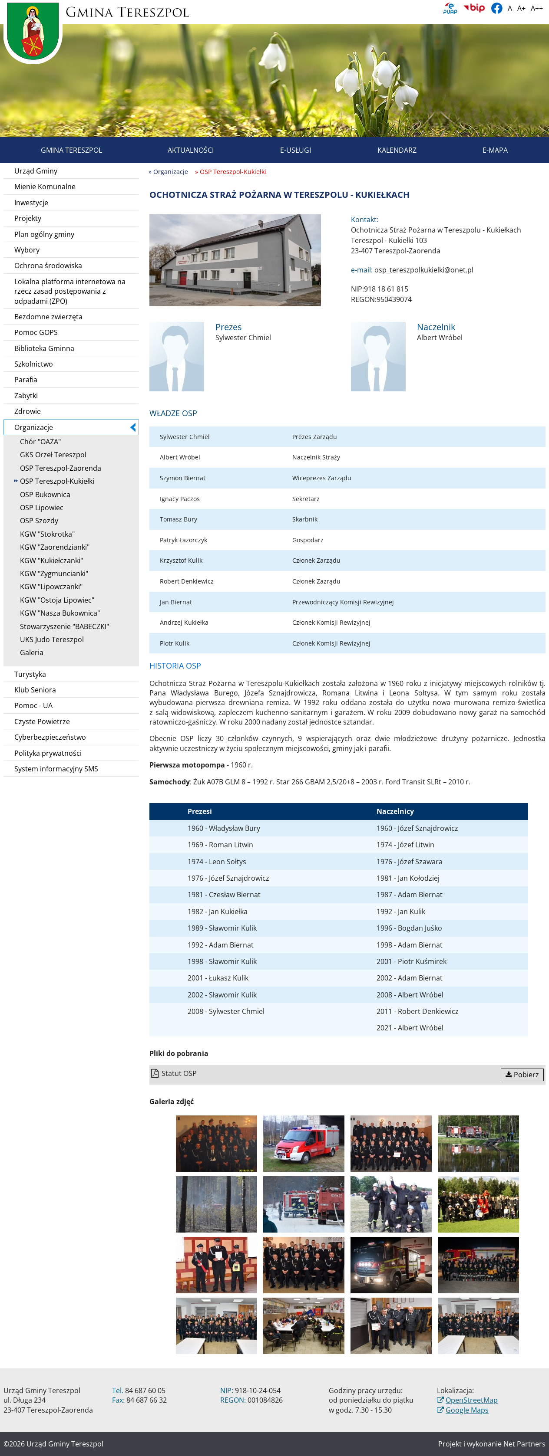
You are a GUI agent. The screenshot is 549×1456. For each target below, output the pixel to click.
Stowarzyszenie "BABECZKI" (61, 626)
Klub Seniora (35, 690)
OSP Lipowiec (38, 507)
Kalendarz (387, 150)
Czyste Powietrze (42, 721)
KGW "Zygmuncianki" (51, 573)
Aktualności (181, 150)
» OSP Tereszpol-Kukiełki (230, 171)
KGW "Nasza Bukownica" (57, 613)
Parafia (25, 379)
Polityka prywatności (48, 753)
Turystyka (30, 674)
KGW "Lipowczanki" (48, 586)
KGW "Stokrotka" (44, 534)
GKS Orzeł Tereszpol (50, 454)
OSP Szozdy (36, 520)
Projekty (27, 218)
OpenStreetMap (472, 1400)
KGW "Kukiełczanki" (48, 560)
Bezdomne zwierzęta (48, 316)
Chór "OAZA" (37, 441)
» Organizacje (168, 171)
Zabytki (26, 395)
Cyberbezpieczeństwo (50, 737)
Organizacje (75, 427)
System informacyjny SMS (56, 769)
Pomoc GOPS (36, 332)
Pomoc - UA (33, 705)
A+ (521, 8)
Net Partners (524, 1444)
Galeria (28, 652)
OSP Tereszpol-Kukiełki (54, 481)
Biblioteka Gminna (44, 348)
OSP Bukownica (42, 494)
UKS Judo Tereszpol (49, 639)
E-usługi (285, 150)
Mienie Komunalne (45, 186)
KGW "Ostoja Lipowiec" (54, 600)
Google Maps (467, 1410)
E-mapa (485, 150)
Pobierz (522, 1074)
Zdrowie (27, 411)
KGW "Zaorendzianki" (51, 547)
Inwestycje (31, 202)
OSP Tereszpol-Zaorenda (57, 468)
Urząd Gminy (35, 171)
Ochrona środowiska (48, 265)
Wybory (27, 250)
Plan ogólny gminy (44, 234)
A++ (537, 8)
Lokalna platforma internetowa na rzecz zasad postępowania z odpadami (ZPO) (70, 291)
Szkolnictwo (33, 364)
